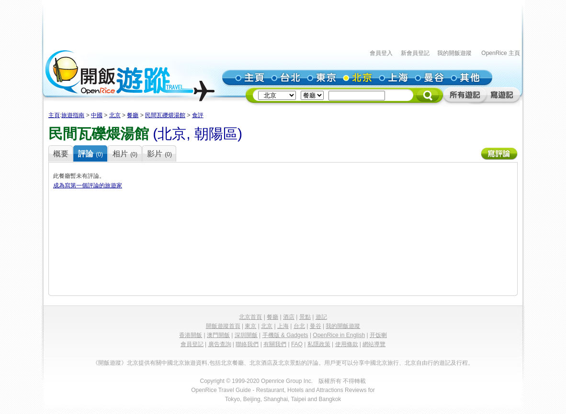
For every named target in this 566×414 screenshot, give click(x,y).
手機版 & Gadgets (285, 335)
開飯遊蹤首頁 (223, 326)
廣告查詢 (219, 344)
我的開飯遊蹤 (454, 53)
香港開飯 (190, 335)
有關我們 (274, 344)
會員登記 (192, 344)
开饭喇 (378, 335)
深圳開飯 (246, 335)
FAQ (297, 344)
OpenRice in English (339, 335)
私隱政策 (318, 344)
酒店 (288, 317)
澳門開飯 (218, 335)
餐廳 (132, 115)
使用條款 (346, 344)
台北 (299, 326)
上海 (283, 326)
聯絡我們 (247, 344)
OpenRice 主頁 (500, 53)
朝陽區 (216, 134)
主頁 (54, 115)
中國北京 (172, 363)
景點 (305, 317)
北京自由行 (419, 363)
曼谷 (315, 326)
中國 (96, 115)
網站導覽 (373, 344)
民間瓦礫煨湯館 (165, 115)
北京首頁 (250, 317)
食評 (198, 115)
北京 (115, 115)
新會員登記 (415, 53)
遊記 (321, 317)
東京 (250, 326)
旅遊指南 (72, 115)
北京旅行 (387, 363)
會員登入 (381, 53)
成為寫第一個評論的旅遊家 (87, 185)
